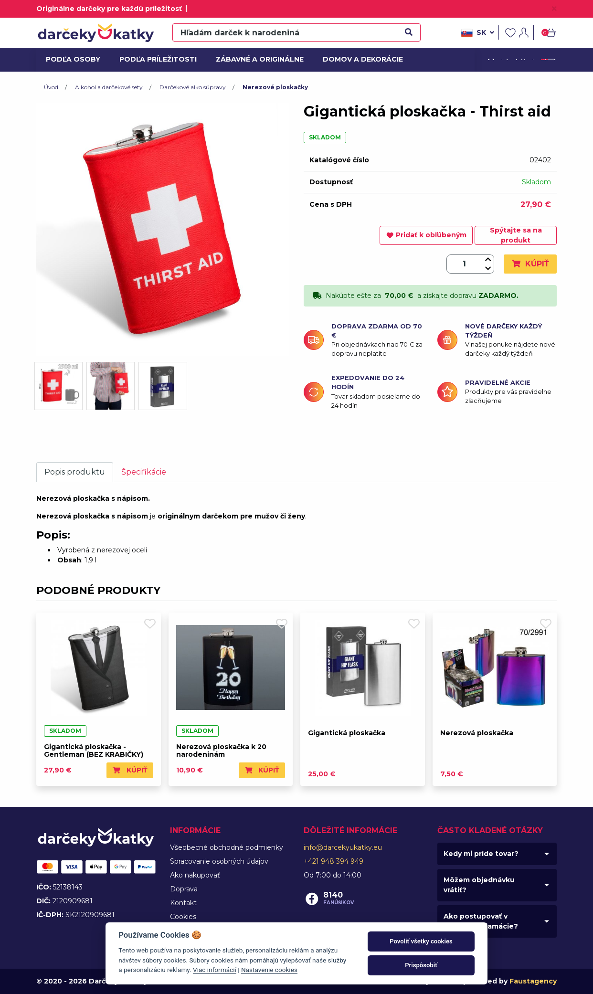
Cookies (183, 916)
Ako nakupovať (195, 875)
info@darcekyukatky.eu (343, 847)
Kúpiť (530, 263)
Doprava (184, 889)
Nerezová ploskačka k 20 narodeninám (221, 750)
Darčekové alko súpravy (192, 87)
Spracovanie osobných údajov (219, 861)
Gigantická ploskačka (346, 733)
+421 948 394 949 (333, 861)
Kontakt (183, 903)
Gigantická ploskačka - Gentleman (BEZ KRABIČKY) (93, 750)
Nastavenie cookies (269, 969)
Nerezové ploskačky (275, 87)
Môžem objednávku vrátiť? (479, 885)
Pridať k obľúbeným (426, 235)
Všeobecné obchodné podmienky (226, 847)
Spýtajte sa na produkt (516, 235)
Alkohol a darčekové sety (109, 87)
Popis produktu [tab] (74, 471)
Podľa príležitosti (154, 59)
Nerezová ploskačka (476, 733)
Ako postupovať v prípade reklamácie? (481, 921)
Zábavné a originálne (256, 59)
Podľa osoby (71, 59)
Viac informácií (214, 969)
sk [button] (477, 33)
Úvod (51, 87)
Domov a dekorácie (359, 59)
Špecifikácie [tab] (143, 471)
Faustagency (533, 981)
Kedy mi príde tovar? (481, 853)
